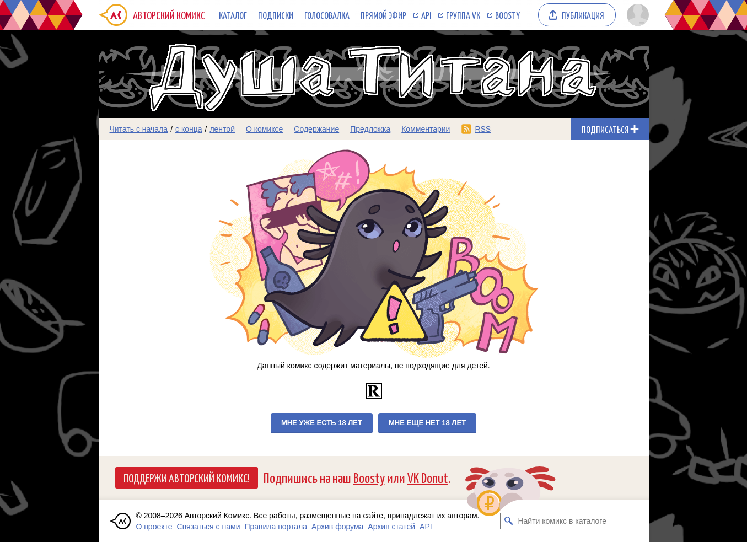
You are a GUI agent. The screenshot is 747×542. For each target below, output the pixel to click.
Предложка (370, 129)
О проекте (154, 526)
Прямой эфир (383, 15)
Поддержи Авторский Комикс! (186, 477)
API (426, 15)
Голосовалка (327, 15)
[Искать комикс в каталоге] (508, 521)
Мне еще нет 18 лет (427, 422)
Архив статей (391, 526)
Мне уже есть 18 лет (321, 422)
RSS (483, 129)
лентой (222, 129)
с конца (188, 129)
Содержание (316, 129)
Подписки (275, 15)
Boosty (507, 15)
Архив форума (337, 526)
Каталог (233, 15)
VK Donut (427, 477)
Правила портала (275, 526)
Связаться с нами (208, 526)
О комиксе (264, 129)
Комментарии (425, 129)
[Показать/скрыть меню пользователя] (636, 15)
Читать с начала (139, 129)
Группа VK (463, 15)
